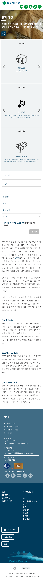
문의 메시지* (7, 175)
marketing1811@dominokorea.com (20, 453)
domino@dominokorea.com (17, 443)
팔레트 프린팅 (6, 501)
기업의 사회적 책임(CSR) (30, 502)
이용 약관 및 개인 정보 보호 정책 (14, 223)
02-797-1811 (11, 440)
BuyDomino (10, 530)
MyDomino (8, 537)
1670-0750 (11, 460)
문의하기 (34, 232)
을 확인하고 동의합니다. (19, 224)
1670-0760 (11, 450)
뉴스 (24, 506)
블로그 (25, 513)
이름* (5, 184)
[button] (3, 66)
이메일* (6, 197)
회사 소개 (26, 519)
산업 (3, 492)
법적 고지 (32, 573)
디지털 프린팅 (28, 492)
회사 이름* (7, 210)
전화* (5, 203)
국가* (5, 217)
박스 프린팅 (5, 498)
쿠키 (16, 577)
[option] (21, 65)
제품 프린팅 (5, 495)
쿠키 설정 (37, 577)
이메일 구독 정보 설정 (26, 577)
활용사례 (26, 509)
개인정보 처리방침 (8, 577)
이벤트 (25, 516)
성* (4, 190)
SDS (5, 544)
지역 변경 (26, 568)
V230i (17, 258)
